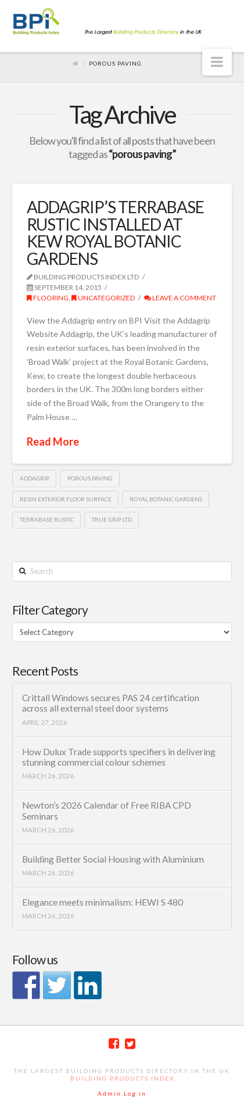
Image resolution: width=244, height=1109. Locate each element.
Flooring (48, 297)
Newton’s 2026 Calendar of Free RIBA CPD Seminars (106, 810)
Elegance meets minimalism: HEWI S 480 (102, 902)
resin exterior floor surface (66, 499)
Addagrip (34, 478)
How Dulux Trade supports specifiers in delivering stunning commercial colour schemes (119, 757)
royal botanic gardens (166, 499)
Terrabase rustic (47, 519)
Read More (53, 441)
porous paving (90, 478)
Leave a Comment (180, 297)
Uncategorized (103, 297)
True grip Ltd (112, 519)
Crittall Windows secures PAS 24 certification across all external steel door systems (110, 703)
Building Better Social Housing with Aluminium (113, 859)
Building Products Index (122, 1078)
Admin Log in (122, 1093)
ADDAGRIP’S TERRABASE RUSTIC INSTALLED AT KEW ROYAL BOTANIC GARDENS (115, 232)
